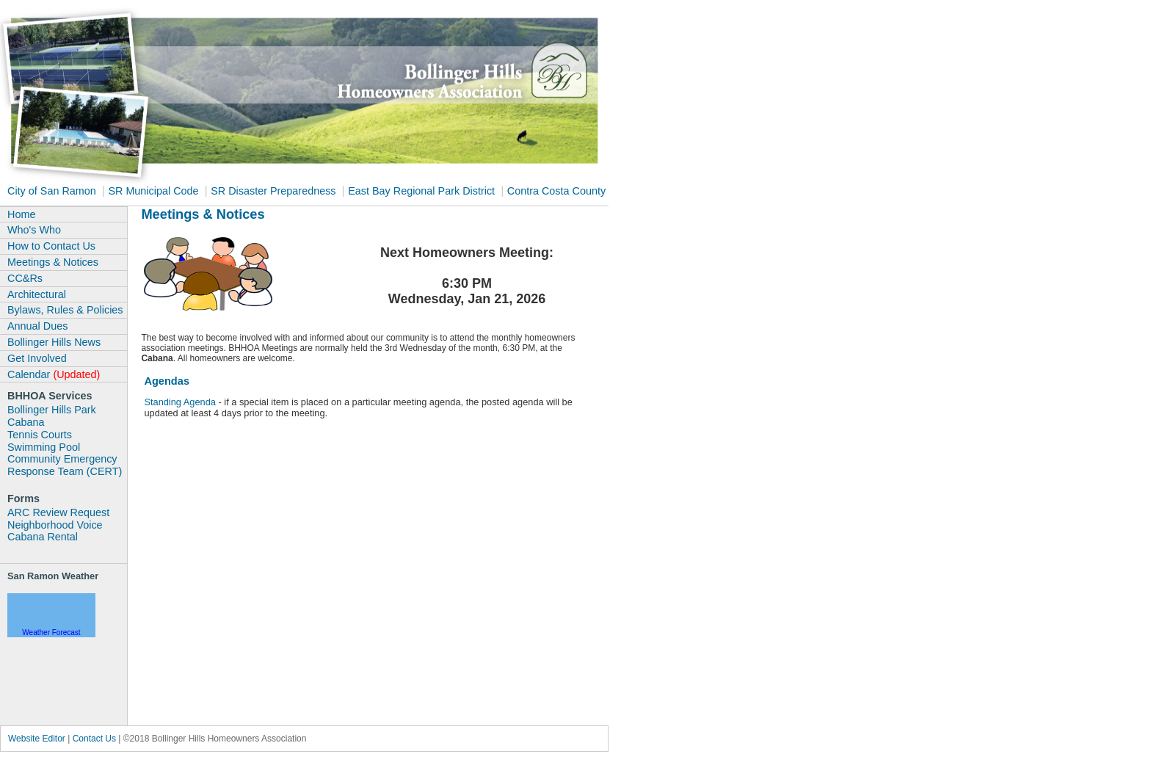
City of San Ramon (53, 191)
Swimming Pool (43, 447)
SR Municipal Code (154, 191)
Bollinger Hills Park (51, 410)
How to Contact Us (51, 246)
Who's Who (34, 230)
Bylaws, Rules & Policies (65, 310)
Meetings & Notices (52, 262)
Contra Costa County (556, 191)
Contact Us (94, 738)
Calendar (53, 374)
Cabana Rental (42, 537)
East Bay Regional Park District (423, 191)
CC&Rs (25, 278)
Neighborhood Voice (55, 525)
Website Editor (38, 738)
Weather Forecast (51, 632)
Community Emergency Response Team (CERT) (64, 465)
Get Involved (37, 358)
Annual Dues (37, 326)
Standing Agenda (180, 401)
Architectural (36, 294)
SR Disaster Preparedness (274, 191)
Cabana (25, 422)
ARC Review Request (58, 512)
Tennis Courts (39, 434)
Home (21, 214)
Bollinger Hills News (54, 342)
